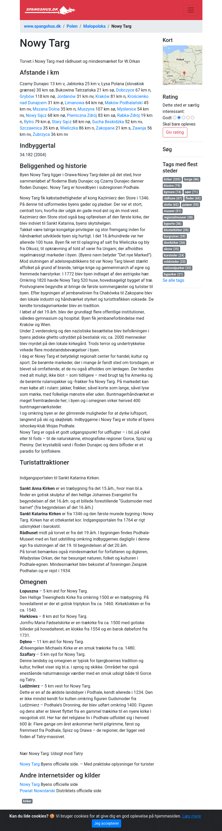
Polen (72, 26)
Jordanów (66, 96)
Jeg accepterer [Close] (106, 823)
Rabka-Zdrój (128, 115)
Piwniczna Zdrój (82, 115)
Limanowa (74, 102)
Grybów (27, 96)
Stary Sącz (62, 121)
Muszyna (86, 109)
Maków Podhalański (124, 102)
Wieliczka (69, 128)
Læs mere (191, 816)
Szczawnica (31, 128)
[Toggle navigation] (190, 10)
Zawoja (139, 128)
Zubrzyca (41, 134)
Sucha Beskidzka (108, 121)
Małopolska (94, 26)
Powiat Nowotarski (37, 790)
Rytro (29, 121)
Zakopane (105, 128)
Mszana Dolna (46, 109)
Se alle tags (173, 280)
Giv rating (175, 132)
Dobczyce (125, 90)
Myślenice (126, 109)
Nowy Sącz (36, 115)
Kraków (103, 96)
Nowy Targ (30, 764)
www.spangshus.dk (42, 26)
